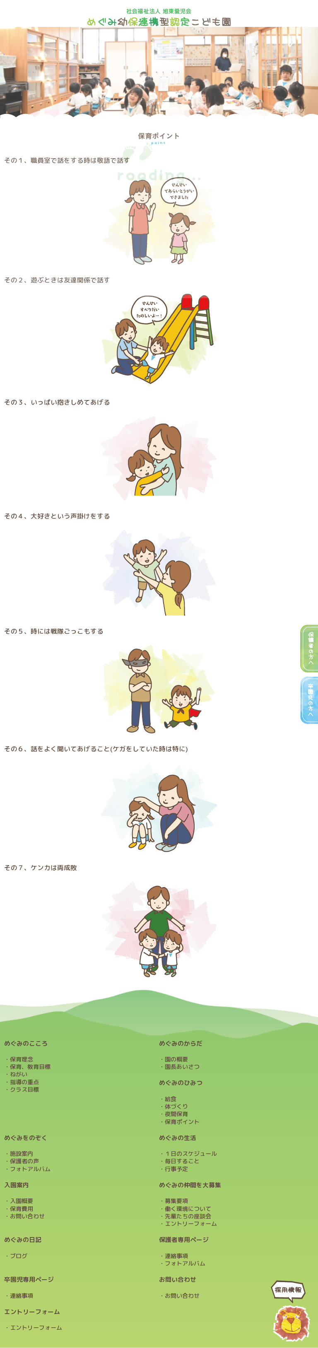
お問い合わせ (27, 1216)
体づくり (176, 1106)
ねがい (18, 1074)
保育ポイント (182, 1122)
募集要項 (176, 1201)
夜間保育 (176, 1114)
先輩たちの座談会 (188, 1216)
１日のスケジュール (191, 1153)
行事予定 (176, 1169)
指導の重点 (24, 1082)
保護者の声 (24, 1161)
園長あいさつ (182, 1067)
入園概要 (21, 1201)
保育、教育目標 (30, 1067)
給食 (170, 1099)
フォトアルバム (30, 1169)
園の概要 (176, 1059)
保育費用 (21, 1209)
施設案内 (21, 1153)
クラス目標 (24, 1089)
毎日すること (182, 1161)
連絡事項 (176, 1256)
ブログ (18, 1256)
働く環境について (188, 1209)
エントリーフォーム (191, 1223)
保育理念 (21, 1059)
